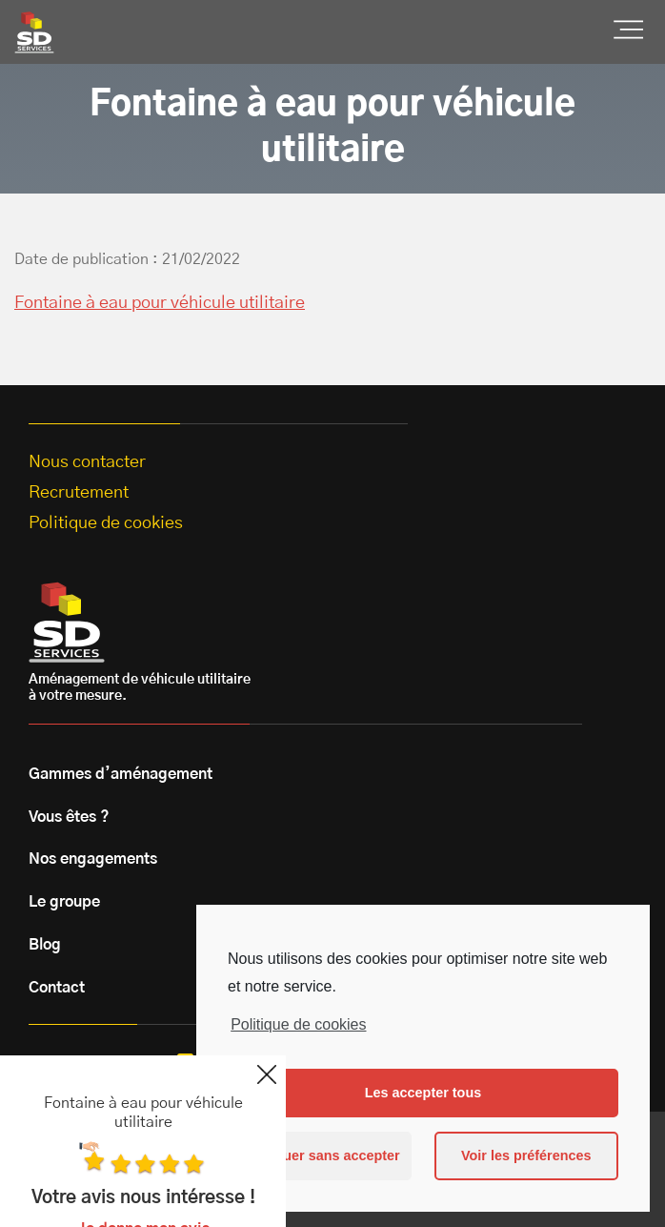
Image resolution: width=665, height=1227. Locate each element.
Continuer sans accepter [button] (320, 1155)
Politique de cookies (298, 1024)
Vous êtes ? (69, 817)
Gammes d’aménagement (120, 774)
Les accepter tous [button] (423, 1092)
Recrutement (79, 492)
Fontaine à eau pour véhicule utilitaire (159, 303)
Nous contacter (87, 462)
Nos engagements (93, 859)
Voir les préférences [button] (526, 1155)
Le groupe (64, 902)
